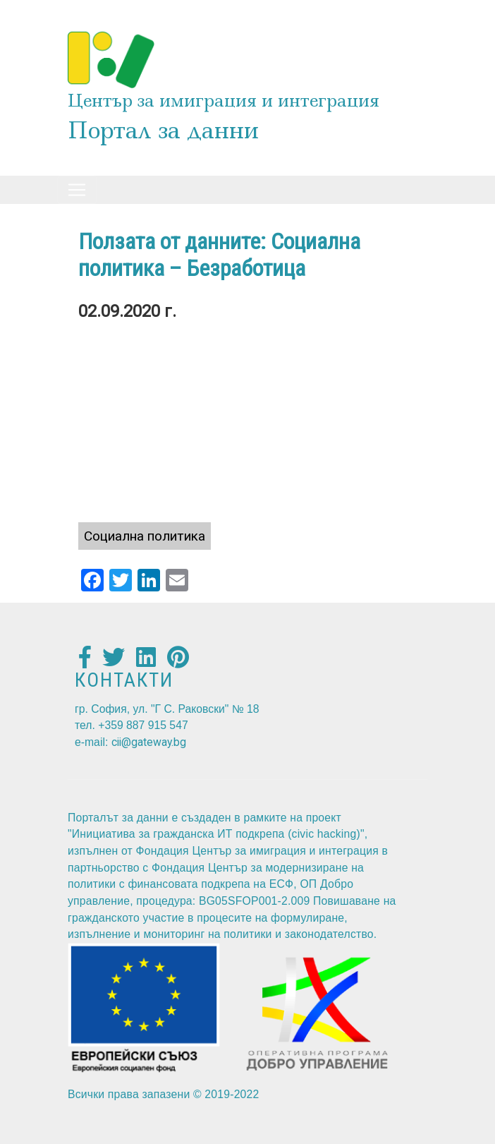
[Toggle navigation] (77, 190)
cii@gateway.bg (148, 742)
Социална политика (144, 536)
